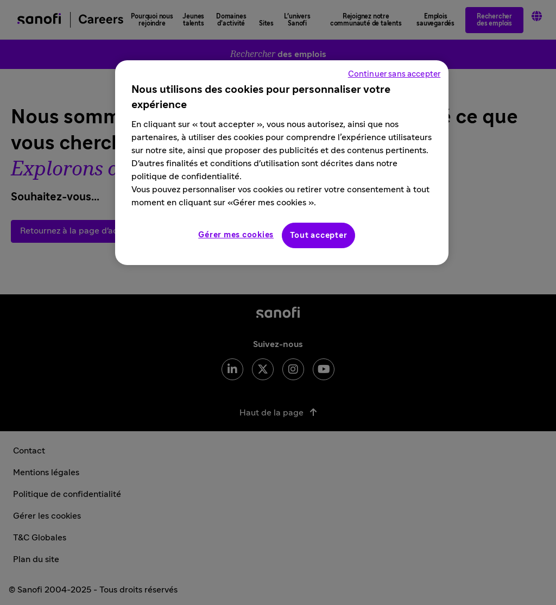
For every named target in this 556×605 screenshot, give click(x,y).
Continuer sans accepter (394, 74)
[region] (281, 162)
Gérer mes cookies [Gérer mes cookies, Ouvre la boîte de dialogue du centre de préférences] (236, 235)
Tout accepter (319, 235)
